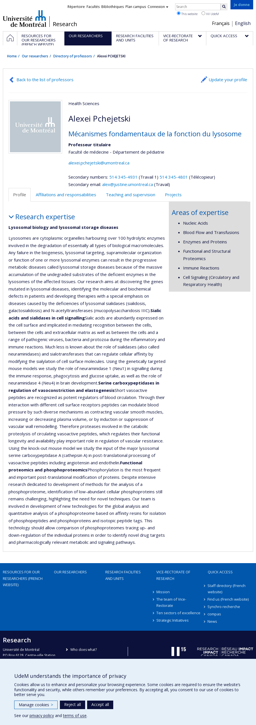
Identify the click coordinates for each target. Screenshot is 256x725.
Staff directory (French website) (227, 588)
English (243, 23)
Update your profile (228, 79)
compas (214, 614)
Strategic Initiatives (172, 620)
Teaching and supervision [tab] (130, 194)
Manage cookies (36, 704)
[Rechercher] (224, 6)
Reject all (72, 704)
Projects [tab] (173, 194)
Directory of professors (72, 56)
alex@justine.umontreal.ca (127, 184)
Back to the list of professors (45, 79)
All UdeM (210, 13)
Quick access (220, 571)
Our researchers (35, 56)
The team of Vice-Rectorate (171, 602)
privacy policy (42, 715)
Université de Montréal (24, 18)
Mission (163, 591)
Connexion (158, 6)
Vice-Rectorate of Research (173, 575)
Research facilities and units (123, 575)
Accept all (100, 704)
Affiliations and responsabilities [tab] (66, 194)
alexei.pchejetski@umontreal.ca (98, 163)
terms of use (75, 715)
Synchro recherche (224, 606)
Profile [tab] (19, 194)
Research (65, 24)
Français (221, 23)
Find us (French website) (228, 599)
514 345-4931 (124, 177)
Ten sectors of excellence (178, 612)
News (212, 621)
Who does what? (83, 649)
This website (187, 13)
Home (12, 56)
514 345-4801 (174, 177)
